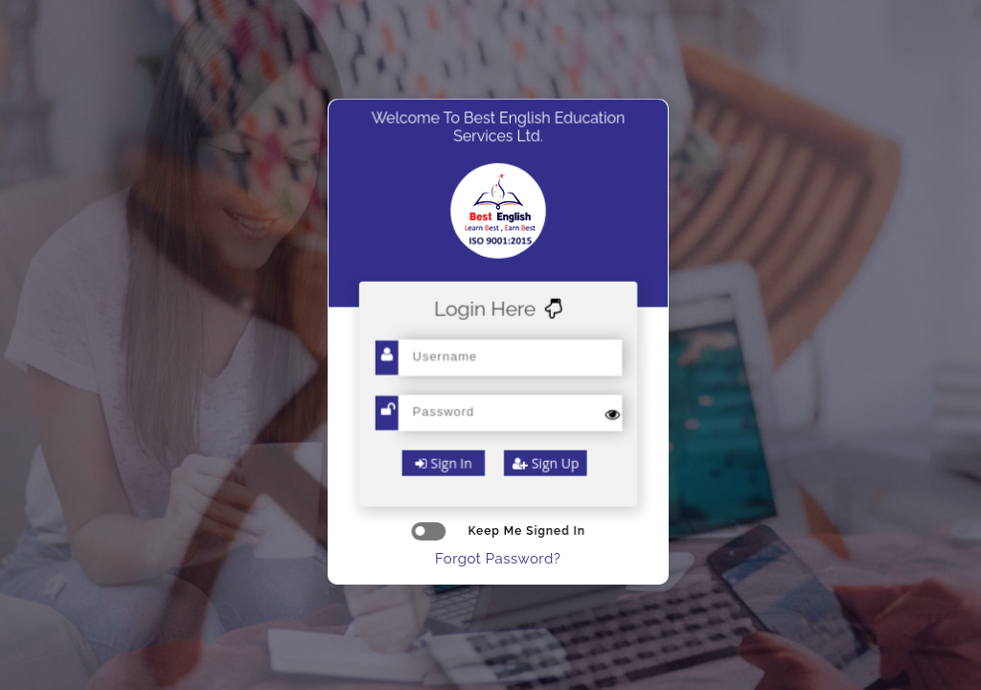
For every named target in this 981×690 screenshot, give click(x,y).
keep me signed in (498, 531)
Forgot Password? (497, 558)
